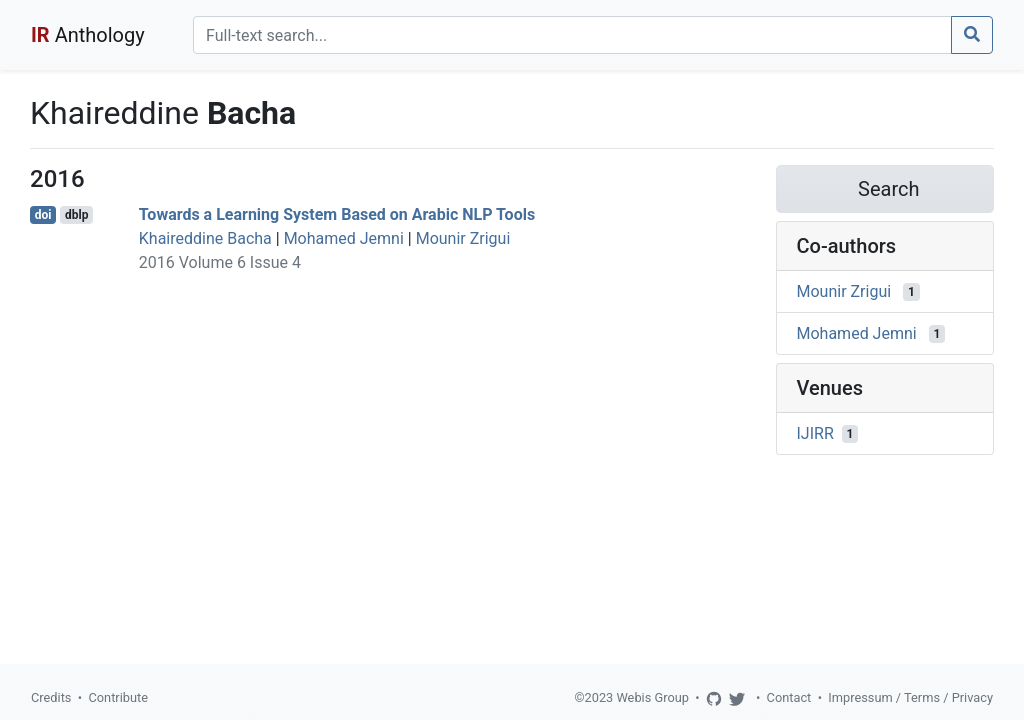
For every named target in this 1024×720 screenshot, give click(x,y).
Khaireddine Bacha (205, 238)
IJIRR (815, 433)
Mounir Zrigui (463, 238)
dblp (76, 215)
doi (43, 215)
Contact (789, 697)
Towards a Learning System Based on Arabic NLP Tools (337, 214)
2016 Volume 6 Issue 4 (220, 262)
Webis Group (652, 697)
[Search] (572, 35)
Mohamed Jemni (344, 238)
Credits (51, 697)
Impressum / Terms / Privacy (910, 697)
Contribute (118, 697)
